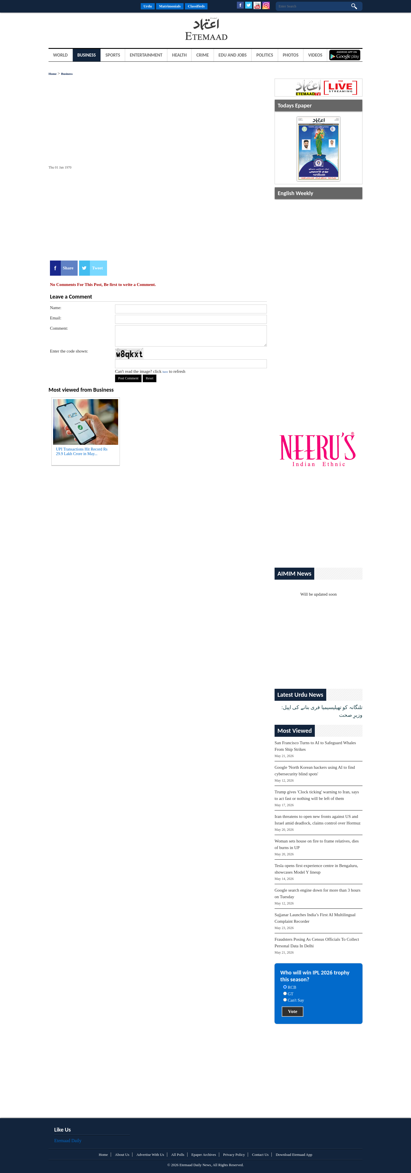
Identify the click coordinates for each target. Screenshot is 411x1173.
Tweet (97, 268)
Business (86, 55)
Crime (202, 55)
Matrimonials (170, 6)
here (165, 371)
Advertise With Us (150, 1154)
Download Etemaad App (294, 1154)
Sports (113, 55)
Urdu (148, 6)
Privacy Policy (234, 1154)
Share (68, 268)
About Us (122, 1154)
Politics (264, 55)
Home (53, 73)
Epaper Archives (204, 1154)
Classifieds (196, 6)
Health (179, 55)
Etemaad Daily (68, 1140)
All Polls (177, 1154)
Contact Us (260, 1154)
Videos (315, 55)
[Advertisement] (94, 29)
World (60, 55)
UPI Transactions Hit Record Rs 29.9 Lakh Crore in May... (81, 451)
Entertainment (146, 55)
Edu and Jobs (233, 55)
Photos (291, 55)
